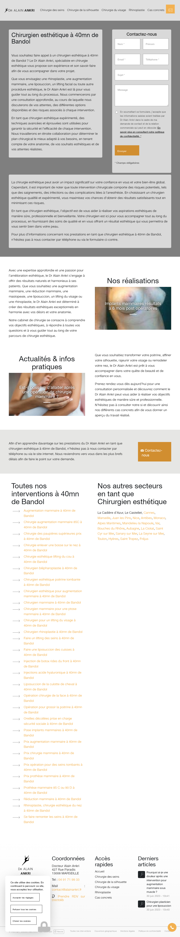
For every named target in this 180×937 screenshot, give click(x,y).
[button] (172, 927)
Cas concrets (103, 898)
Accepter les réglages (23, 897)
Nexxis (58, 931)
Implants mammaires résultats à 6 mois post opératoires (133, 306)
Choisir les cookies (22, 921)
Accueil (99, 871)
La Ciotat (147, 528)
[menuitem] (52, 10)
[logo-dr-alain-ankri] (19, 10)
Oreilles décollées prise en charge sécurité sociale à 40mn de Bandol (48, 721)
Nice (136, 518)
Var (157, 523)
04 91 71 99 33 (68, 879)
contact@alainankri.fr (67, 889)
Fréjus (144, 539)
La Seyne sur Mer (151, 533)
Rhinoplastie (103, 892)
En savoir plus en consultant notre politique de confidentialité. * (142, 132)
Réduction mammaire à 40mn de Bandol (52, 799)
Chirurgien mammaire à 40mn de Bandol (52, 602)
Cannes (149, 512)
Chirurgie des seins (107, 877)
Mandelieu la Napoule (137, 523)
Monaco (159, 518)
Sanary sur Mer (126, 533)
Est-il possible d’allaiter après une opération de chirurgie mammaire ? (47, 392)
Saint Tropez (129, 539)
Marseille (104, 518)
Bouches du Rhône (111, 528)
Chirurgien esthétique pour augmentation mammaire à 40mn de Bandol (53, 594)
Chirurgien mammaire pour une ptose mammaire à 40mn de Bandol (50, 612)
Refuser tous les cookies (24, 909)
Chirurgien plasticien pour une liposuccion (159, 904)
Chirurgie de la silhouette (111, 882)
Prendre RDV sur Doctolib (68, 898)
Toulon (102, 539)
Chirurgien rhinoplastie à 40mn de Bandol (53, 632)
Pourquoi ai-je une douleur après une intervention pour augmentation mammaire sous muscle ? (157, 882)
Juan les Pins (121, 518)
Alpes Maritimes (109, 523)
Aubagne (132, 528)
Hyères (113, 539)
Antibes (146, 518)
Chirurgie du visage (107, 887)
